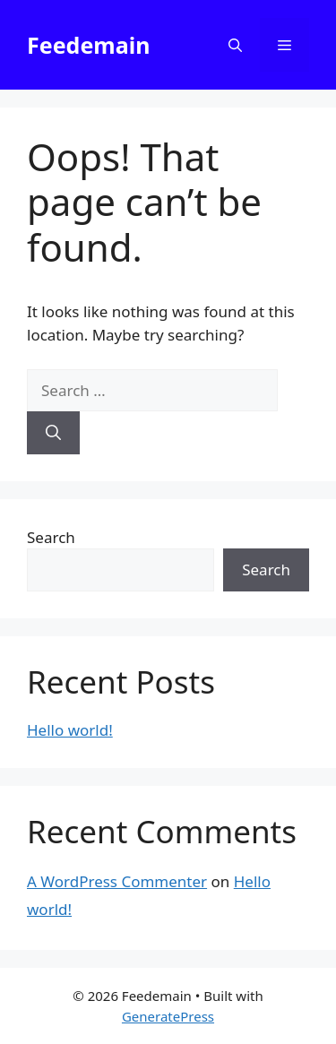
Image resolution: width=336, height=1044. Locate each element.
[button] (235, 45)
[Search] (53, 432)
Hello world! (70, 730)
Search (51, 537)
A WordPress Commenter (117, 881)
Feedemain (88, 45)
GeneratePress (168, 1016)
